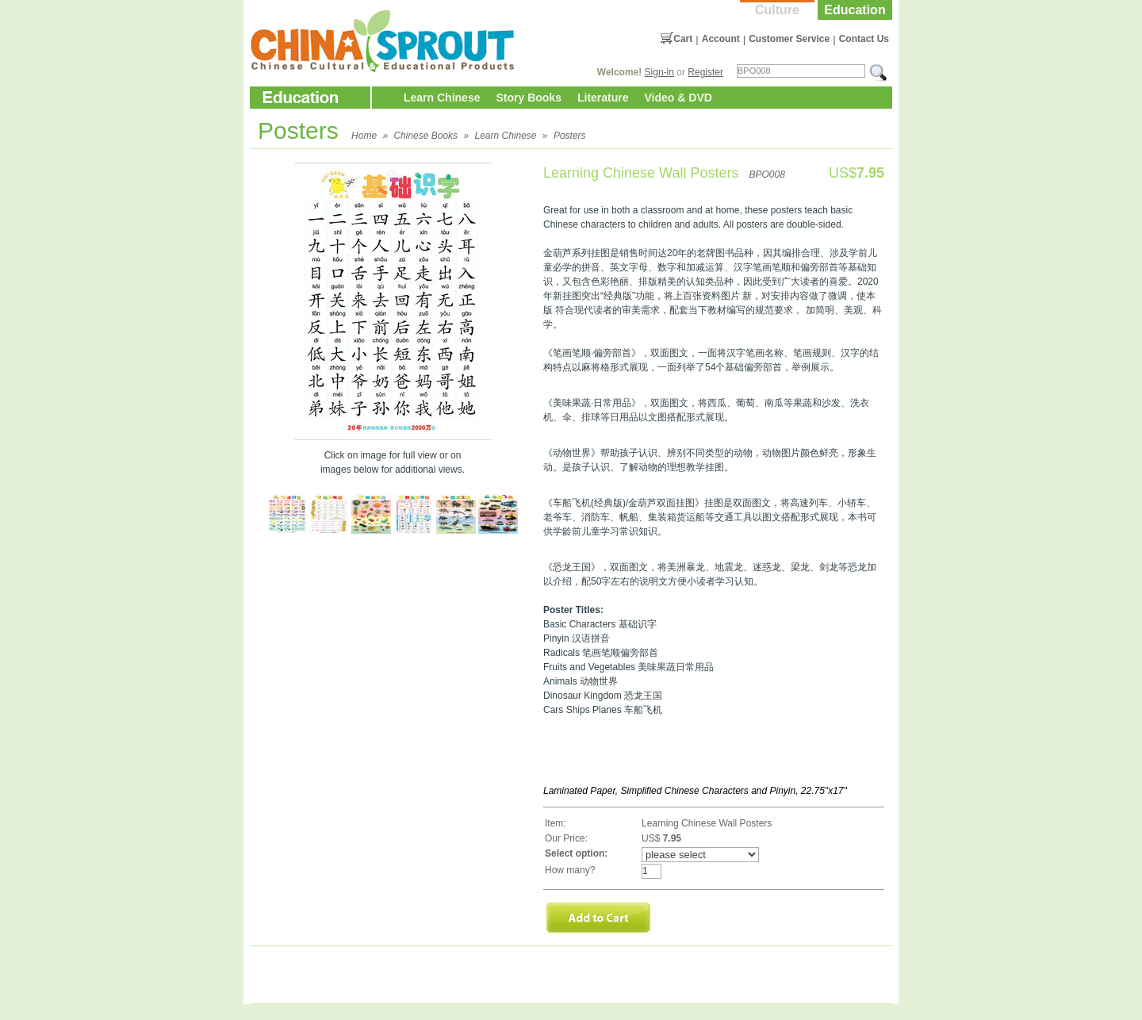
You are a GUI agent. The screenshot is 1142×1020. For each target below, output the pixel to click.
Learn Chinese (442, 97)
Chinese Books (425, 135)
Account (721, 38)
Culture (777, 10)
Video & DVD (678, 97)
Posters (570, 135)
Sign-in (659, 72)
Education (854, 10)
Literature (603, 97)
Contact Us (864, 38)
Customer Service (789, 38)
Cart (682, 38)
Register (705, 72)
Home (364, 135)
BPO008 (766, 174)
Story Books (528, 97)
